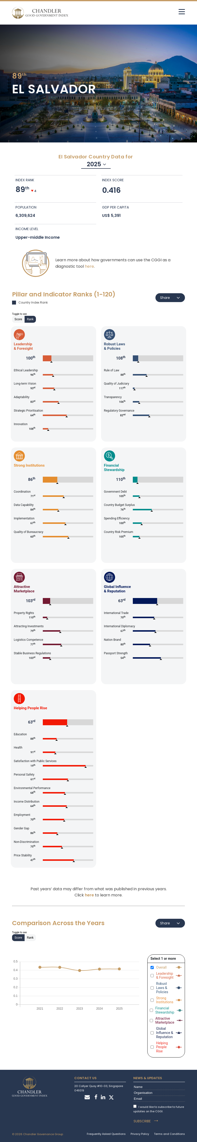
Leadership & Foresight (165, 976)
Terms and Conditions (169, 1134)
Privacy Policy (140, 1134)
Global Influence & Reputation (164, 1033)
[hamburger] (181, 11)
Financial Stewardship (164, 1010)
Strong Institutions (164, 1000)
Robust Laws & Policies (162, 988)
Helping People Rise (162, 1047)
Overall (161, 967)
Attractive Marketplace (164, 1021)
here (89, 266)
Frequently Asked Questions (106, 1134)
